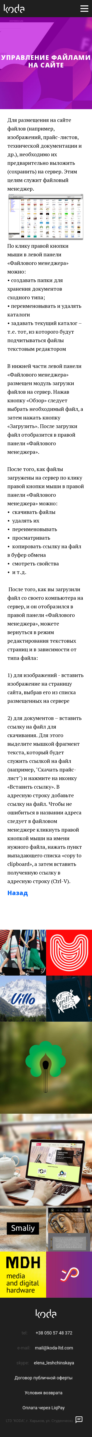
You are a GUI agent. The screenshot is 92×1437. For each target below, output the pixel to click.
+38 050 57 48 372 (54, 1332)
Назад (17, 892)
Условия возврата (44, 1392)
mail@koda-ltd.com (54, 1347)
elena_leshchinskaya (54, 1362)
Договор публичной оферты (43, 1377)
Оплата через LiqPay (44, 1407)
